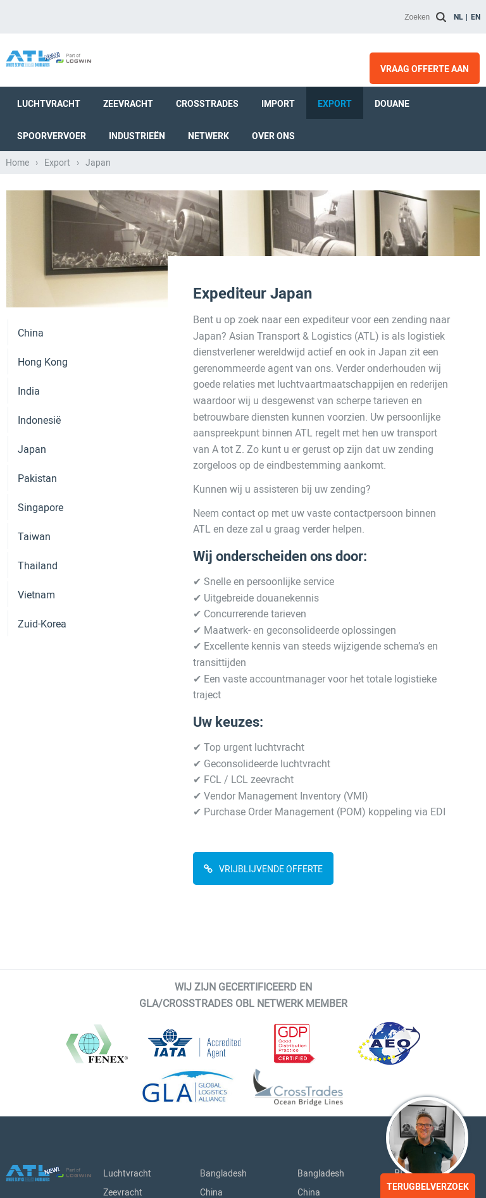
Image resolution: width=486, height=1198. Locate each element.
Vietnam (36, 595)
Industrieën (137, 136)
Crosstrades (207, 104)
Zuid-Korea (42, 624)
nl (458, 17)
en (475, 17)
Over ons (273, 136)
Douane (392, 104)
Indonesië (39, 420)
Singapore (40, 508)
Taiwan (34, 537)
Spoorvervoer (51, 136)
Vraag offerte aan (424, 69)
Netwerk (208, 136)
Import (278, 104)
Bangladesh (223, 1173)
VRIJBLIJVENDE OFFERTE (271, 869)
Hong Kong (43, 362)
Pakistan (37, 478)
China (31, 333)
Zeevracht (128, 104)
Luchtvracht (48, 104)
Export (335, 104)
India (29, 391)
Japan (32, 449)
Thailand (38, 566)
